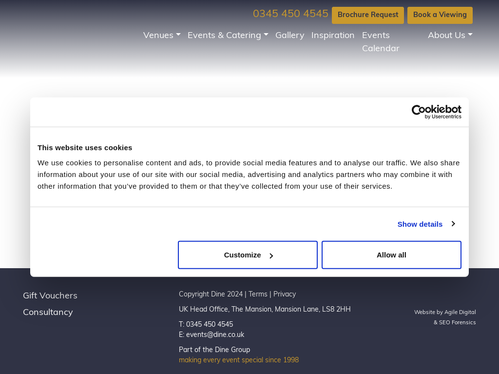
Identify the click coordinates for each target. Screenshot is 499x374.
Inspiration (333, 35)
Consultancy (48, 312)
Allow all (391, 255)
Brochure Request (368, 15)
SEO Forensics (457, 323)
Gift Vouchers (50, 296)
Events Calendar (381, 42)
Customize (248, 255)
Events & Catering (224, 35)
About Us (446, 35)
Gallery (290, 35)
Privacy (284, 294)
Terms (258, 294)
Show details (420, 223)
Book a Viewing (440, 15)
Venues (158, 35)
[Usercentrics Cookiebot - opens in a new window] (418, 111)
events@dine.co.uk (215, 335)
